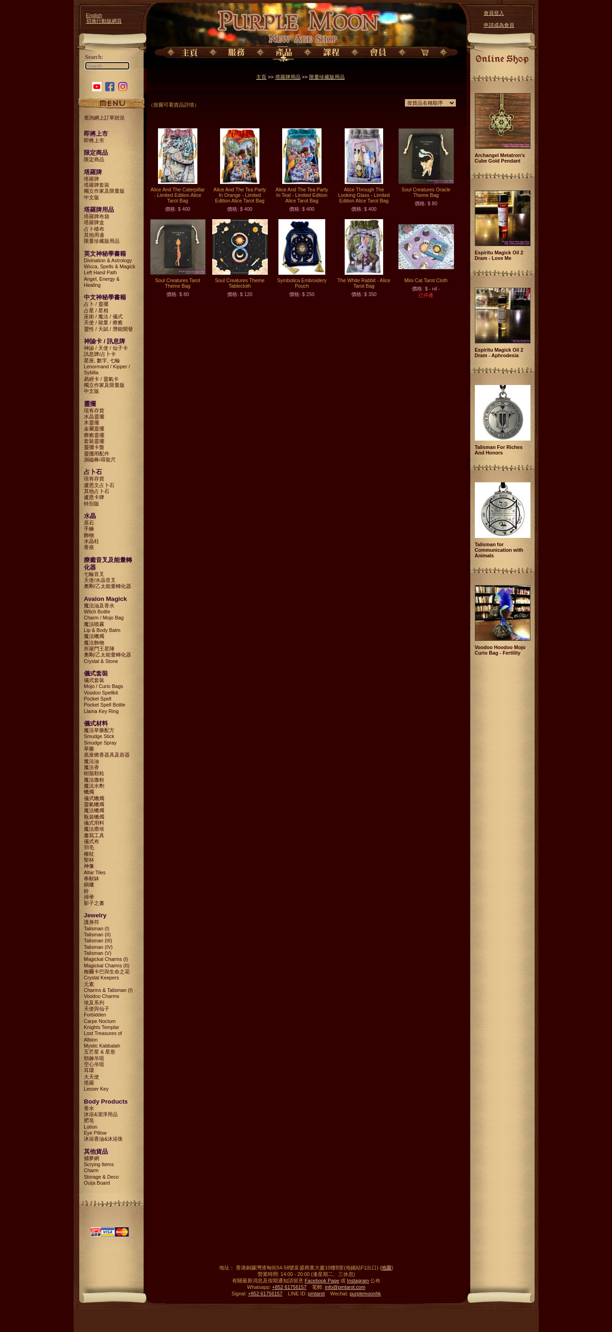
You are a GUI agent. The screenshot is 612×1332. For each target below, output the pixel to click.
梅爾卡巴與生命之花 (107, 971)
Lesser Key (96, 1089)
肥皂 (89, 1120)
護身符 (91, 922)
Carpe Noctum (100, 1021)
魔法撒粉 (94, 780)
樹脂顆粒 (94, 773)
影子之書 (94, 903)
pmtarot (316, 1293)
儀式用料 (94, 823)
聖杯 (89, 860)
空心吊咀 (94, 1064)
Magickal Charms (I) (106, 959)
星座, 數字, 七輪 (102, 360)
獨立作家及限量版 (104, 191)
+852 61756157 (289, 1287)
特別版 (91, 503)
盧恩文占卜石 (99, 485)
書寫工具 (94, 835)
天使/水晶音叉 (100, 580)
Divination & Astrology (108, 260)
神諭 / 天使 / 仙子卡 (106, 348)
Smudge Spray (100, 742)
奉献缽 (91, 878)
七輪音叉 (94, 574)
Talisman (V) (97, 953)
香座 (89, 547)
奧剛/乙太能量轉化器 (107, 586)
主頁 (261, 77)
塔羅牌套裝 (96, 185)
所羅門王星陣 (99, 648)
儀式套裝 (94, 680)
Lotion (90, 1127)
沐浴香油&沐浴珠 (103, 1139)
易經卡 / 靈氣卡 (101, 379)
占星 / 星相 (96, 310)
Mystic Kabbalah (102, 1045)
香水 (89, 1108)
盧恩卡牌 (94, 497)
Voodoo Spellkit (101, 692)
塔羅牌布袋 (96, 216)
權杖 (89, 854)
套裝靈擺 (94, 441)
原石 (89, 522)
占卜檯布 (94, 229)
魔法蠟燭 (94, 636)
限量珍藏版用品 (102, 241)
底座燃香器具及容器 (107, 755)
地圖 (386, 1267)
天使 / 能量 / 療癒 (103, 322)
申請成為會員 (499, 25)
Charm (91, 1170)
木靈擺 (91, 422)
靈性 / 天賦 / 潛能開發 (108, 329)
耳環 (89, 1070)
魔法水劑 (94, 786)
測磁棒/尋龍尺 (100, 459)
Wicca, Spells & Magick (109, 266)
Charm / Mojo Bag (104, 617)
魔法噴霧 (94, 624)
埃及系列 (94, 1002)
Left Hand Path (100, 272)
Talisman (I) (96, 928)
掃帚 (89, 897)
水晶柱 (91, 541)
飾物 (89, 535)
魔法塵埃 (94, 829)
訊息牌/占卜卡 (100, 354)
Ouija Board (97, 1183)
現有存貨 (94, 410)
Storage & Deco (101, 1177)
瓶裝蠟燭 (94, 817)
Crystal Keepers (101, 977)
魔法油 (91, 761)
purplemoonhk (365, 1293)
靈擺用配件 (96, 453)
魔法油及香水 (99, 605)
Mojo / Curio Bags (103, 686)
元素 (89, 984)
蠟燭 (89, 792)
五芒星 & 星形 (99, 1051)
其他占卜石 (96, 491)
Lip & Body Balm (102, 630)
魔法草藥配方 (99, 730)
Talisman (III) (98, 940)
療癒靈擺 (94, 435)
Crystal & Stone (101, 661)
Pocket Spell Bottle (104, 704)
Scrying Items (99, 1164)
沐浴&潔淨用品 (101, 1114)
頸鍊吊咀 (94, 1058)
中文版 (91, 197)
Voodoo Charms (101, 996)
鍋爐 (89, 884)
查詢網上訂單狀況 (104, 117)
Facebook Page (322, 1280)
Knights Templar (101, 1027)
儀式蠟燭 (94, 798)
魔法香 (91, 767)
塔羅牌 (91, 179)
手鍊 (89, 528)
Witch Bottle (97, 611)
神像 (89, 866)
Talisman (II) (97, 934)
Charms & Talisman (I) (108, 990)
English (94, 15)
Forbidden (95, 1014)
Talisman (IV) (98, 947)
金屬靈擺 (94, 428)
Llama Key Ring (101, 711)
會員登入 (494, 13)
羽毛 (89, 847)
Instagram (358, 1280)
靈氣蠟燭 (94, 804)
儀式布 (91, 841)
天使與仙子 (96, 1008)
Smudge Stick (99, 736)
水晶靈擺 (94, 416)
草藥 (89, 748)
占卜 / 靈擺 (96, 304)
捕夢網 (91, 1158)
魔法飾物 (94, 642)
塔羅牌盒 (94, 222)
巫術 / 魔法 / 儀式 (103, 316)
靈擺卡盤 (94, 447)
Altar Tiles (95, 872)
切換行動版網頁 (104, 21)
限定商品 (94, 159)
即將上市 (94, 140)
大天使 (91, 1076)
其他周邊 (94, 235)
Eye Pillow (95, 1133)
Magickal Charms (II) (106, 965)
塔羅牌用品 (288, 77)
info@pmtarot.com (345, 1287)
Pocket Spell (97, 698)
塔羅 (89, 1083)
